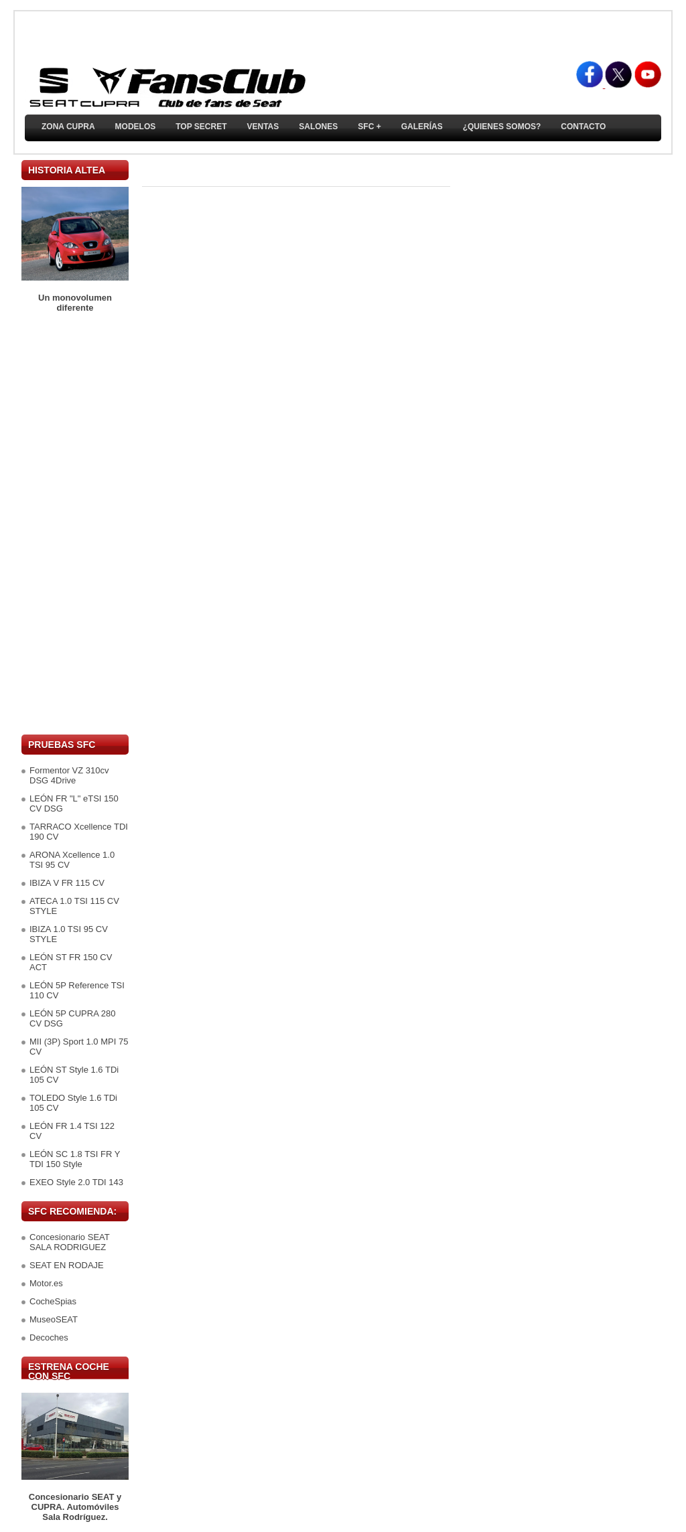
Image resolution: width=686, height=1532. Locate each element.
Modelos (135, 126)
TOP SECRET (201, 126)
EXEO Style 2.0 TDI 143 (76, 1182)
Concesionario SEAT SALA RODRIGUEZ (69, 1242)
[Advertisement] (75, 523)
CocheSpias (52, 1301)
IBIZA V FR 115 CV (67, 883)
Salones (318, 126)
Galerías (422, 126)
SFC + (369, 126)
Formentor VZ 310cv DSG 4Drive (69, 775)
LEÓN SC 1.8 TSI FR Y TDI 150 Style (74, 1159)
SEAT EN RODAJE (66, 1265)
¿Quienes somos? (502, 126)
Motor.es (46, 1283)
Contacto (583, 126)
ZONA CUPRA (68, 126)
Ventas (263, 126)
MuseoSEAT (53, 1319)
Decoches (48, 1337)
